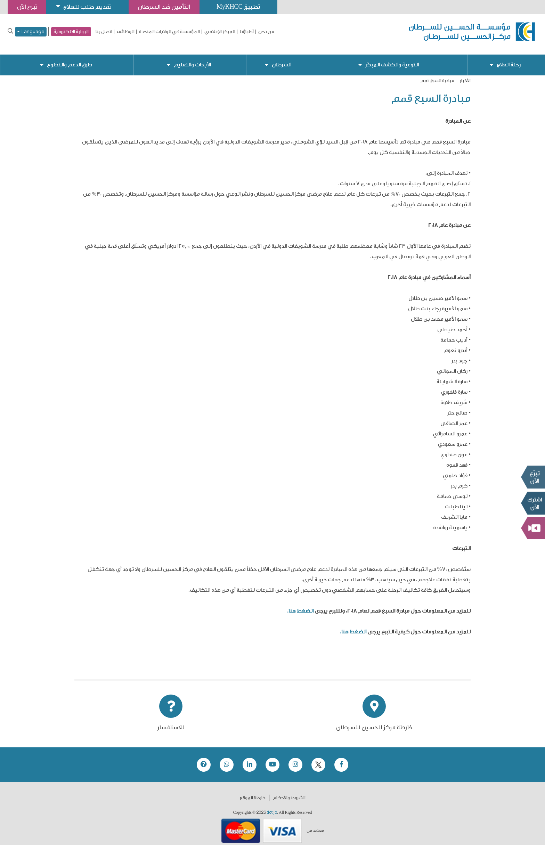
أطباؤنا (247, 32)
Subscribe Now (533, 503)
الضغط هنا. (300, 605)
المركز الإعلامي (219, 32)
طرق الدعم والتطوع (69, 59)
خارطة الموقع (253, 792)
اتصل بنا (104, 32)
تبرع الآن (533, 477)
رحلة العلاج (509, 59)
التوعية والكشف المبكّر (392, 59)
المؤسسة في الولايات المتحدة (169, 32)
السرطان (281, 59)
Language (30, 31)
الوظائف (126, 32)
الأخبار (465, 75)
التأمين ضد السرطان (167, 6)
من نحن (266, 32)
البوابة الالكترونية (71, 31)
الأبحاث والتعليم (192, 59)
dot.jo (272, 806)
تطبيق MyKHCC (242, 6)
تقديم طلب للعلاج (89, 6)
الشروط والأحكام (289, 792)
